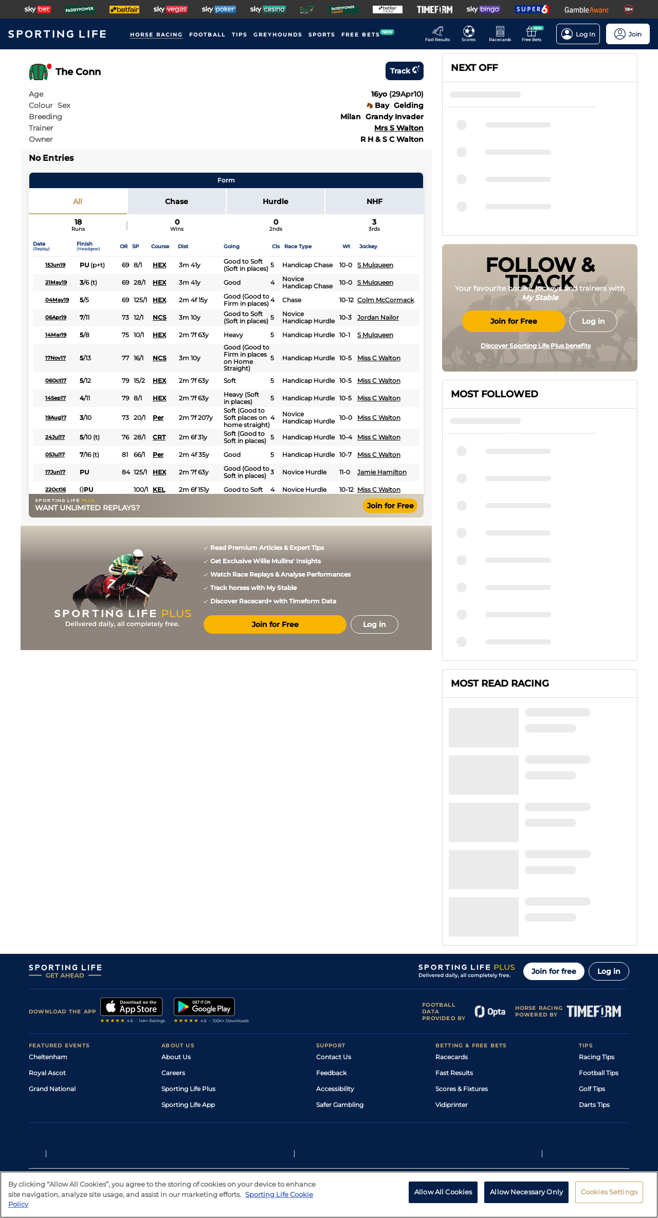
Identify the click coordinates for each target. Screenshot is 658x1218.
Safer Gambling (339, 1005)
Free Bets (450, 1037)
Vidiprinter (451, 1005)
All (77, 201)
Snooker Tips (598, 1021)
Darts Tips (594, 1005)
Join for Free (390, 505)
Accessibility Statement (197, 1021)
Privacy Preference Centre (231, 1127)
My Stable (450, 1021)
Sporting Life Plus (188, 989)
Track (404, 71)
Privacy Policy (113, 1127)
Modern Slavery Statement (202, 1037)
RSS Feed (175, 1053)
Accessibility (335, 989)
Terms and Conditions (57, 1127)
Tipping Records (604, 1037)
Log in (608, 872)
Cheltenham (48, 958)
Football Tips (598, 973)
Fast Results (454, 973)
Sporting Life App (188, 1005)
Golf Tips (592, 989)
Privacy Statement (164, 1127)
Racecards (451, 958)
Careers (173, 973)
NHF (374, 201)
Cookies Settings (609, 1198)
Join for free (554, 872)
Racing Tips (596, 958)
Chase (176, 201)
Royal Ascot (47, 973)
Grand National (52, 989)
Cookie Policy (291, 1127)
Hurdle (275, 201)
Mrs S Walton (399, 128)
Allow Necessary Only (526, 1198)
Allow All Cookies (443, 1198)
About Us (176, 958)
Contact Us (333, 958)
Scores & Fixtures (461, 989)
